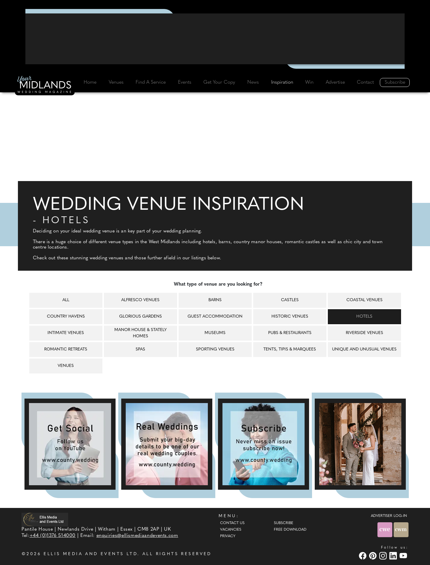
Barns (215, 300)
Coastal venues (364, 300)
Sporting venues (215, 349)
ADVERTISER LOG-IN (389, 516)
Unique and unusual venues (364, 349)
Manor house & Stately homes (140, 333)
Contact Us (232, 523)
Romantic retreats (65, 349)
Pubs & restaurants (289, 333)
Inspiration (282, 82)
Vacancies (230, 530)
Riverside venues (364, 333)
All (65, 300)
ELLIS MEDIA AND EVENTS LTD (90, 554)
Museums (215, 333)
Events (184, 82)
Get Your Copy (219, 82)
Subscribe (395, 82)
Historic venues (289, 316)
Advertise (335, 82)
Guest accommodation (215, 316)
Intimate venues (65, 333)
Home (90, 82)
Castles (290, 300)
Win (309, 82)
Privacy (227, 536)
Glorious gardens (140, 316)
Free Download (290, 530)
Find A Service (151, 82)
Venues (116, 82)
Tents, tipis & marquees (289, 349)
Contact (365, 82)
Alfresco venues (140, 300)
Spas (140, 349)
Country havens (66, 316)
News (253, 82)
